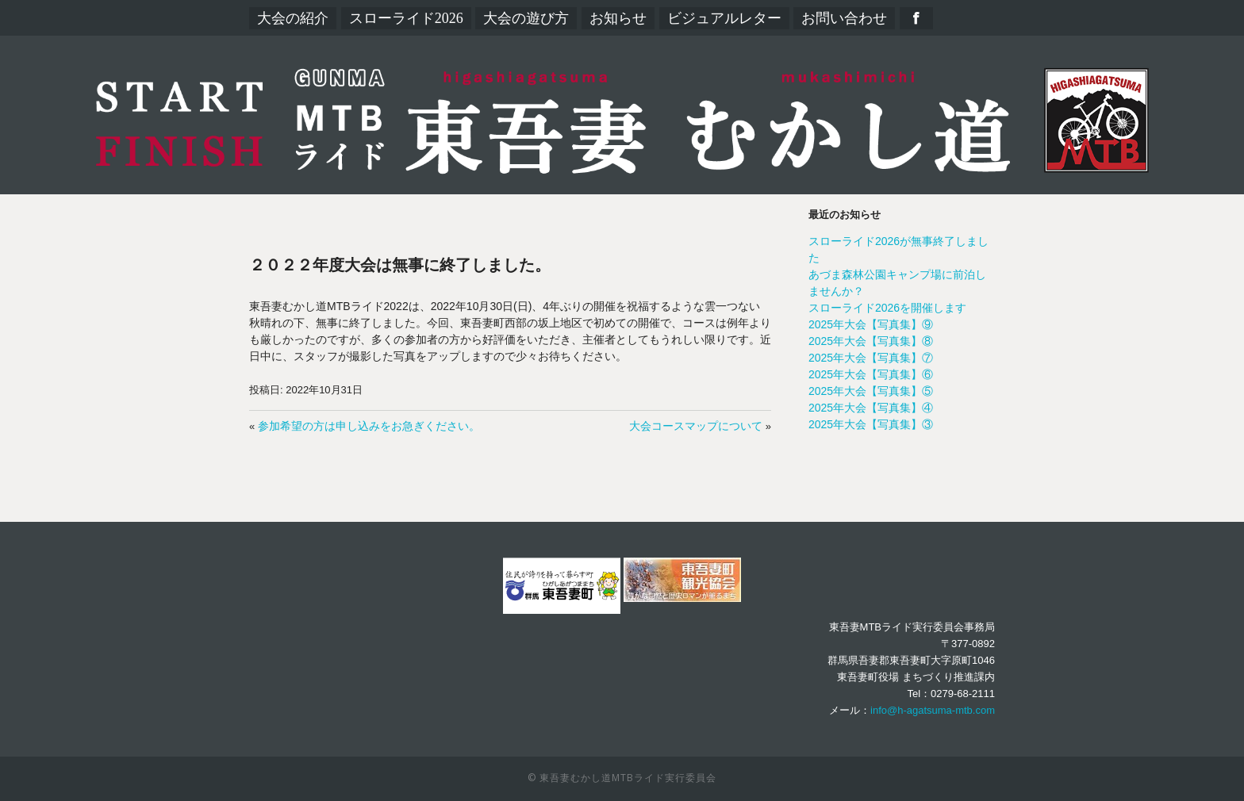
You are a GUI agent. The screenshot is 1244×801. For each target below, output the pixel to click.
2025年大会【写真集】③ (870, 424)
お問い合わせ (844, 18)
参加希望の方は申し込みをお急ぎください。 (369, 426)
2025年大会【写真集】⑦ (870, 357)
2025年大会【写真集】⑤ (870, 391)
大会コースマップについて (695, 426)
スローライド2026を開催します (887, 307)
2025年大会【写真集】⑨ (870, 324)
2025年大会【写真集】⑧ (870, 341)
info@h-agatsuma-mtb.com (932, 710)
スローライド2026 (406, 18)
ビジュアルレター (724, 18)
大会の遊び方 (526, 18)
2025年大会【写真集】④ (870, 407)
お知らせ (618, 18)
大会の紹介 (292, 18)
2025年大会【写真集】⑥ (870, 374)
